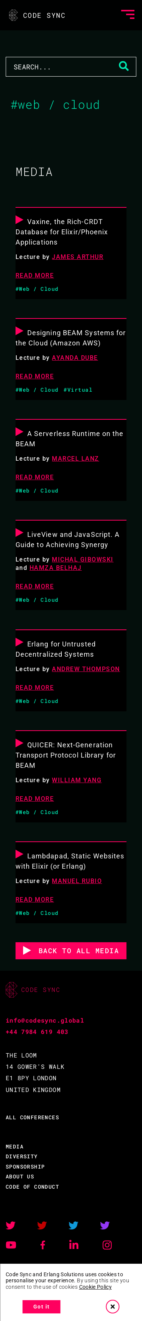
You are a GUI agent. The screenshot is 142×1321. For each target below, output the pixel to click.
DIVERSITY (22, 1156)
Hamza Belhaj (56, 567)
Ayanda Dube (75, 357)
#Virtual (78, 389)
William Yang (76, 780)
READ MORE (35, 275)
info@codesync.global (45, 1020)
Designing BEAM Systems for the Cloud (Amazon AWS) (71, 338)
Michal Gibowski (83, 559)
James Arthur (77, 256)
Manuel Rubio (77, 881)
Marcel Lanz (75, 458)
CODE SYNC (37, 15)
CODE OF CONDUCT (32, 1186)
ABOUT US (20, 1176)
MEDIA (14, 1146)
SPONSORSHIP (25, 1166)
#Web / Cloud (37, 288)
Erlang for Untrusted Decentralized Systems (56, 649)
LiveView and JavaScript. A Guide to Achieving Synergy (68, 539)
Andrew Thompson (86, 669)
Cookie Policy (95, 1287)
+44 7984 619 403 (37, 1031)
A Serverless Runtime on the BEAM (70, 439)
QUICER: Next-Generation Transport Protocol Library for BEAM (66, 755)
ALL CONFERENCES (32, 1117)
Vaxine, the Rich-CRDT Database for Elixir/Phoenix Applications (62, 232)
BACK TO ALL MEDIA (79, 950)
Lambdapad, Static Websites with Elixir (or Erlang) (70, 861)
